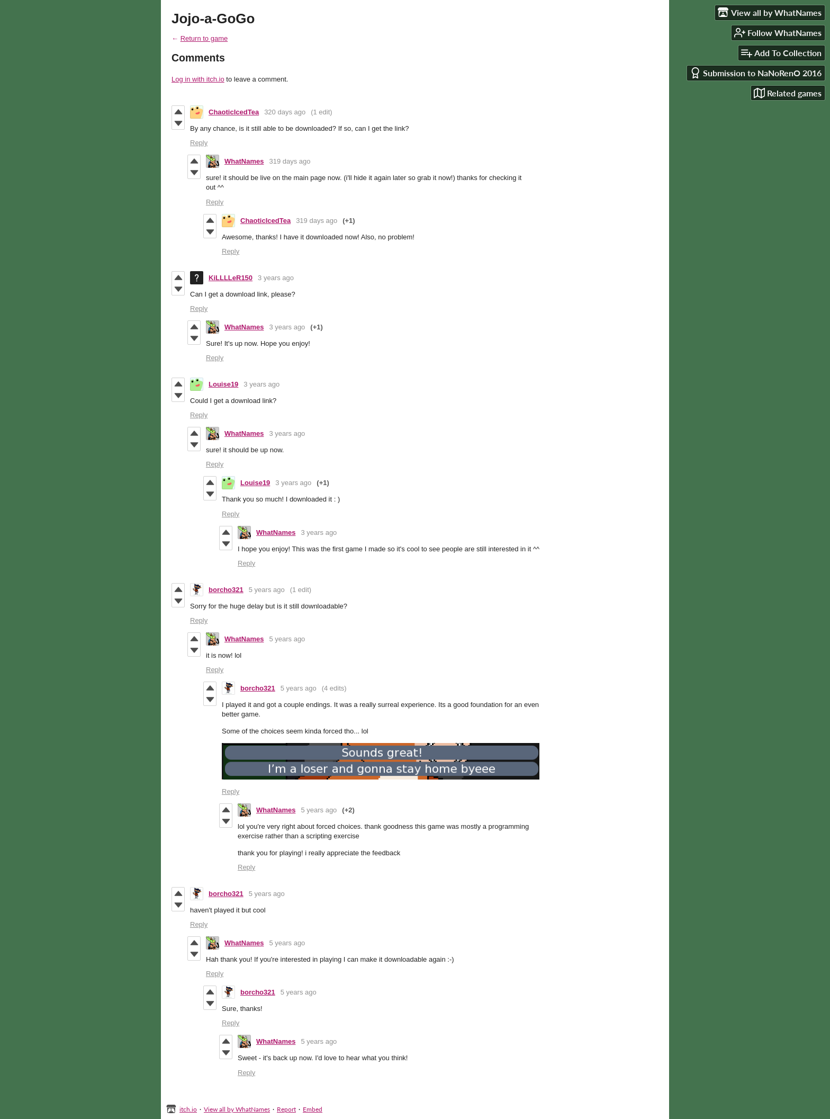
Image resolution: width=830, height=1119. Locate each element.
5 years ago (267, 590)
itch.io (188, 1109)
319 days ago (289, 161)
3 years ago (276, 278)
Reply (199, 143)
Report (286, 1109)
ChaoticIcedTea (234, 112)
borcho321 (226, 590)
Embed (312, 1109)
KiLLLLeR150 (230, 278)
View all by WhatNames (237, 1109)
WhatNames (244, 161)
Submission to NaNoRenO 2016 (756, 72)
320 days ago (284, 112)
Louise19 (223, 384)
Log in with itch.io (198, 79)
